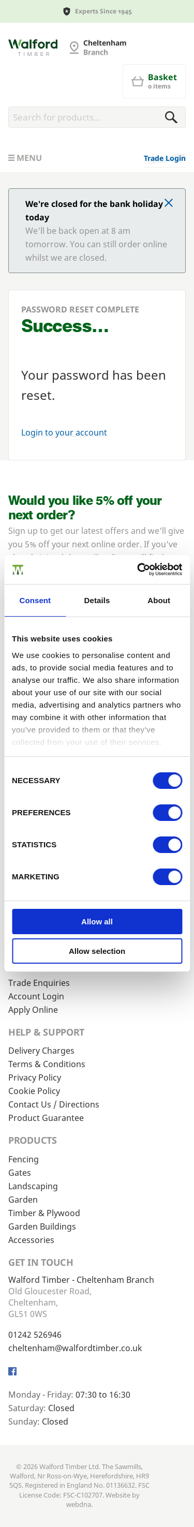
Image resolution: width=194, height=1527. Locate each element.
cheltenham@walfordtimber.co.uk (75, 1348)
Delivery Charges (41, 1050)
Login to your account (64, 432)
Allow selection (97, 951)
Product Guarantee (46, 1118)
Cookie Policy (34, 1091)
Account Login (36, 996)
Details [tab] (97, 600)
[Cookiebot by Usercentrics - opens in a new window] (138, 569)
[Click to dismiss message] (169, 203)
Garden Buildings (42, 1226)
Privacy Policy (34, 1077)
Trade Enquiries (39, 983)
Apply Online (33, 1009)
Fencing (23, 1159)
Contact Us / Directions (53, 1104)
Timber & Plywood (44, 1213)
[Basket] (154, 81)
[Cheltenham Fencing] (32, 47)
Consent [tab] (35, 600)
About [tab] (158, 600)
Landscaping (33, 1186)
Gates (19, 1172)
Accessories (31, 1240)
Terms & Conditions (46, 1064)
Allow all (97, 921)
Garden (23, 1199)
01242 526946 (35, 1334)
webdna (78, 1504)
